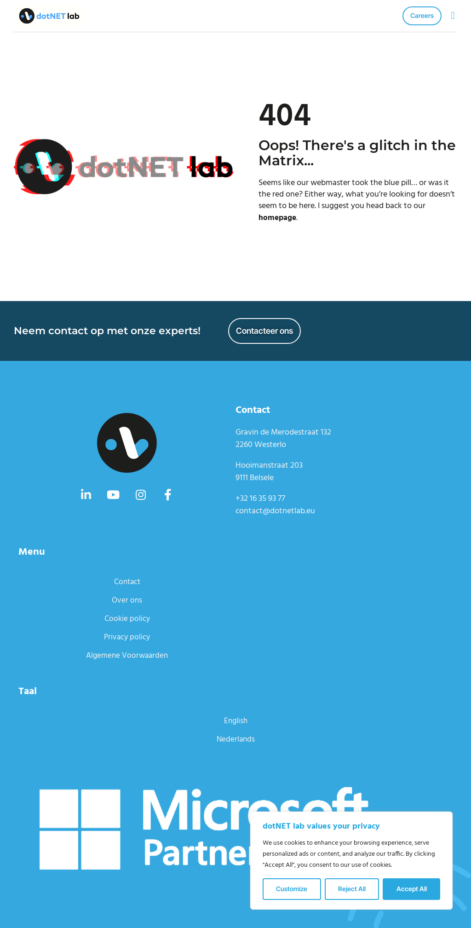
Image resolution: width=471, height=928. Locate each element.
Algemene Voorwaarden (127, 655)
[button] (452, 15)
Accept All (411, 889)
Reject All (352, 889)
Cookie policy (126, 618)
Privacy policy (127, 637)
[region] (351, 861)
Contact (127, 581)
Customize (291, 889)
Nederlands (235, 739)
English (235, 720)
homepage (278, 218)
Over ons (127, 600)
